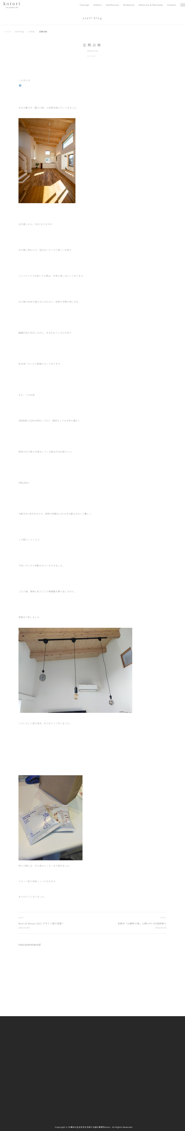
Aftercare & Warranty (150, 4)
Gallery (95, 4)
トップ (8, 31)
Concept (82, 4)
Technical (127, 4)
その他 (31, 31)
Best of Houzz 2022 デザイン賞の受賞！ (41, 923)
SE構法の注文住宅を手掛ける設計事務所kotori (89, 1127)
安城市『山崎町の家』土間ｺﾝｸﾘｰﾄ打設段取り (142, 923)
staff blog (19, 31)
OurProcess (110, 4)
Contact (171, 4)
